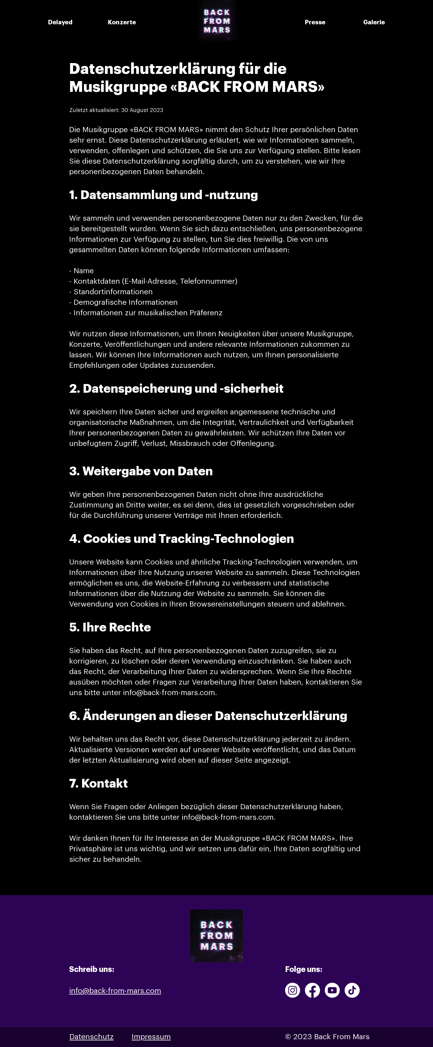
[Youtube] (332, 990)
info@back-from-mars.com (169, 693)
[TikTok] (352, 990)
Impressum (151, 1037)
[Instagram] (292, 990)
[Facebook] (312, 990)
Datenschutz (91, 1037)
